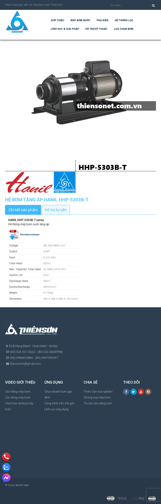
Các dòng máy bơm (18, 397)
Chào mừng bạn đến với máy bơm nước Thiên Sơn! (34, 4)
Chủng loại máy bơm (97, 397)
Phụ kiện (102, 20)
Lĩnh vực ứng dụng (56, 409)
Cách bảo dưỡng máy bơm (19, 406)
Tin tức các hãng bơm (98, 403)
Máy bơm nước (80, 20)
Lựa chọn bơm (123, 28)
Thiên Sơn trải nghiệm (98, 391)
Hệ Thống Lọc (124, 20)
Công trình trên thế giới (59, 403)
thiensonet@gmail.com (25, 363)
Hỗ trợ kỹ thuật (96, 28)
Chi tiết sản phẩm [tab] (23, 210)
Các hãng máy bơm (18, 391)
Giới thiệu (57, 20)
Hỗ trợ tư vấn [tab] (55, 210)
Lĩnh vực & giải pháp (65, 28)
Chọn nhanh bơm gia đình (58, 394)
